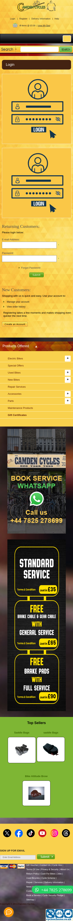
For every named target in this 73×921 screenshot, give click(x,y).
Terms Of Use (32, 869)
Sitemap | (30, 899)
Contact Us (45, 865)
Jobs (59, 873)
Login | (14, 18)
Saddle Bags (21, 732)
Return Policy (32, 873)
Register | (24, 18)
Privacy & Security (49, 869)
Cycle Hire (57, 865)
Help (57, 18)
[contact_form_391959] (9, 912)
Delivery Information (53, 882)
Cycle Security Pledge (52, 895)
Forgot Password (30, 267)
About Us (64, 869)
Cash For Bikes (48, 873)
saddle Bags (50, 732)
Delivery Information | (42, 18)
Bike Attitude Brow (36, 776)
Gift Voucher (32, 865)
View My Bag (44, 25)
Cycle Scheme (48, 878)
